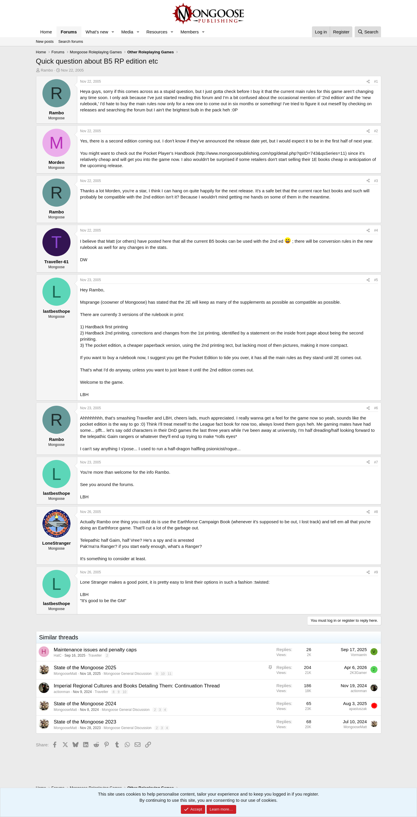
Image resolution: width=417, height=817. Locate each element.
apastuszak (358, 709)
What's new (97, 31)
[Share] (368, 81)
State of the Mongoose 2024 (85, 703)
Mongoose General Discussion (127, 674)
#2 (376, 131)
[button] (113, 31)
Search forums (70, 41)
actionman (62, 692)
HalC (58, 655)
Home (46, 31)
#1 (376, 81)
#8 (376, 512)
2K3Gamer (358, 673)
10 (162, 673)
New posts (45, 41)
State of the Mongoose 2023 (85, 722)
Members (190, 31)
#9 (376, 572)
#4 (376, 230)
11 (169, 673)
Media (127, 31)
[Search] (368, 31)
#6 (376, 408)
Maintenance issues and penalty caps (95, 650)
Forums (69, 31)
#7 (376, 462)
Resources (156, 31)
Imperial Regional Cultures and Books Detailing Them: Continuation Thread (137, 686)
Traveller (95, 655)
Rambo (47, 70)
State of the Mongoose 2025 (85, 667)
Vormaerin (359, 655)
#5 (376, 280)
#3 (376, 181)
